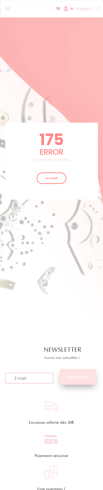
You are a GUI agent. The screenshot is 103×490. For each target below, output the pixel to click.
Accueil (51, 178)
